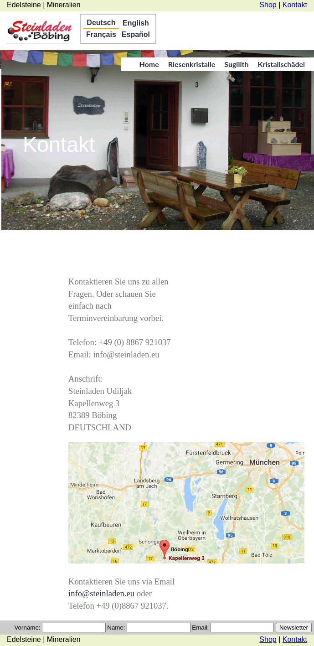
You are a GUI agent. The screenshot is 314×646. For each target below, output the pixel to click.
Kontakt (295, 5)
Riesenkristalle (192, 64)
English (136, 23)
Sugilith (236, 64)
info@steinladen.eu (101, 593)
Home (149, 64)
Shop (267, 5)
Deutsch (101, 22)
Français (101, 34)
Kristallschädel (281, 64)
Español (136, 34)
